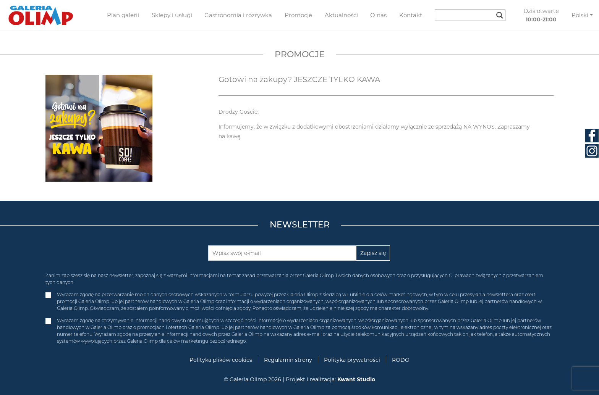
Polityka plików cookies (220, 359)
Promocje (298, 15)
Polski (579, 15)
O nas (378, 15)
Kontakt (410, 15)
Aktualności (341, 15)
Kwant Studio (356, 379)
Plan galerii (123, 15)
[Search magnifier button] (499, 15)
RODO (401, 359)
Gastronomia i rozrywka (238, 15)
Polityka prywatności (352, 359)
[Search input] (466, 15)
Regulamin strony (288, 359)
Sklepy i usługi (172, 15)
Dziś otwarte (541, 15)
